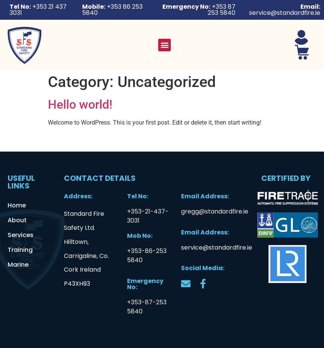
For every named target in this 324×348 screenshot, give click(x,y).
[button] (164, 45)
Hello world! (80, 104)
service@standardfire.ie (216, 247)
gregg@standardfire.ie (214, 211)
